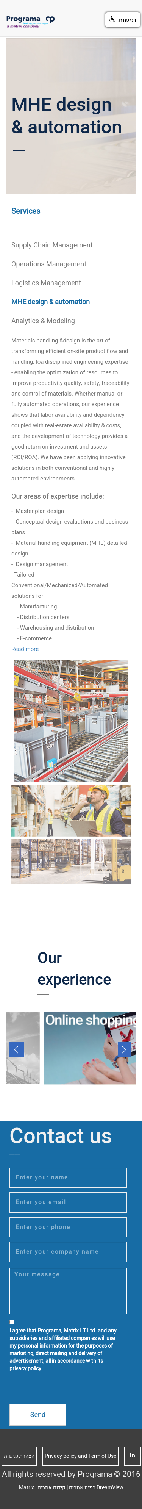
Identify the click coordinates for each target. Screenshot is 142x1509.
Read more (25, 649)
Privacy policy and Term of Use (80, 1456)
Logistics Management (46, 283)
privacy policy (25, 1369)
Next (125, 1049)
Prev (16, 1049)
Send (37, 1415)
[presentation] (67, 1389)
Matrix (26, 1488)
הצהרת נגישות (19, 1456)
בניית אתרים (82, 1488)
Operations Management (48, 264)
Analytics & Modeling (43, 321)
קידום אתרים (51, 1488)
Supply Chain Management (52, 245)
